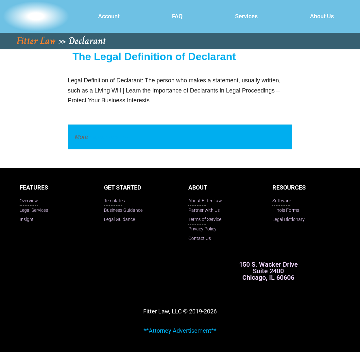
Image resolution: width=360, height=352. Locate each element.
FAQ (177, 16)
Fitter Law (36, 40)
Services (246, 16)
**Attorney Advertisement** (180, 330)
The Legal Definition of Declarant (154, 56)
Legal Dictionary (111, 137)
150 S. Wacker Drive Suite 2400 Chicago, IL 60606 (268, 270)
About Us (322, 16)
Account (109, 16)
